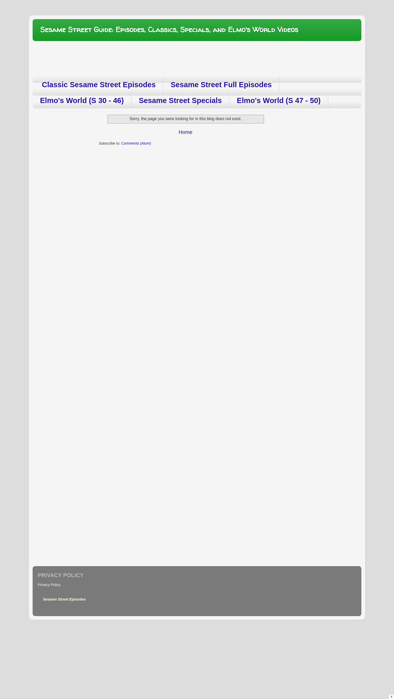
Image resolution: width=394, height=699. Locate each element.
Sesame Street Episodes (64, 599)
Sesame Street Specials (180, 100)
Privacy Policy (49, 585)
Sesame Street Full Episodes (221, 85)
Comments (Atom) (136, 143)
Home (185, 132)
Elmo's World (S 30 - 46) (82, 100)
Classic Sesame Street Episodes (99, 85)
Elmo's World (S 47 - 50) (279, 100)
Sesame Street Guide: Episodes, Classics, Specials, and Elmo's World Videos (169, 29)
